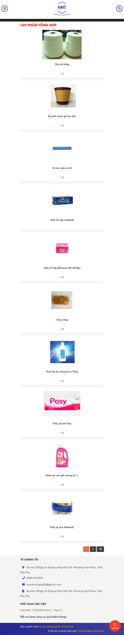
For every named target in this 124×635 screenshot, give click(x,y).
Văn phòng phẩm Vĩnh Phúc (57, 626)
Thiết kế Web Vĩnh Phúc (90, 631)
